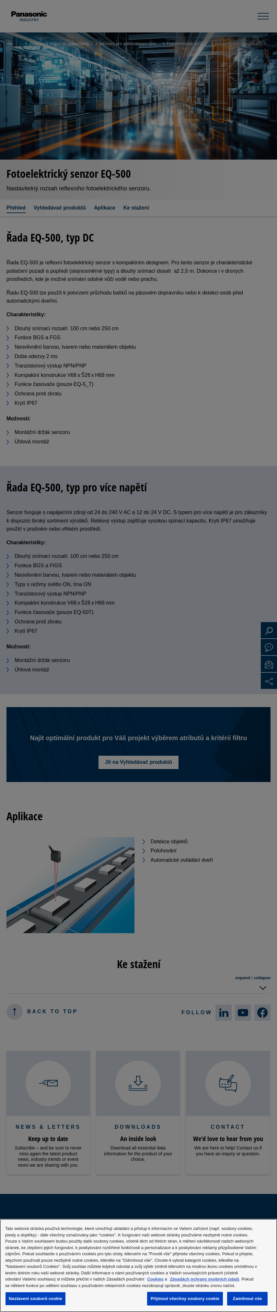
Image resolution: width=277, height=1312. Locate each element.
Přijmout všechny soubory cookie (185, 1298)
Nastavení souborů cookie (35, 1298)
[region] (138, 1265)
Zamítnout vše (247, 1298)
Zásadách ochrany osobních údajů (204, 1279)
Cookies (155, 1279)
